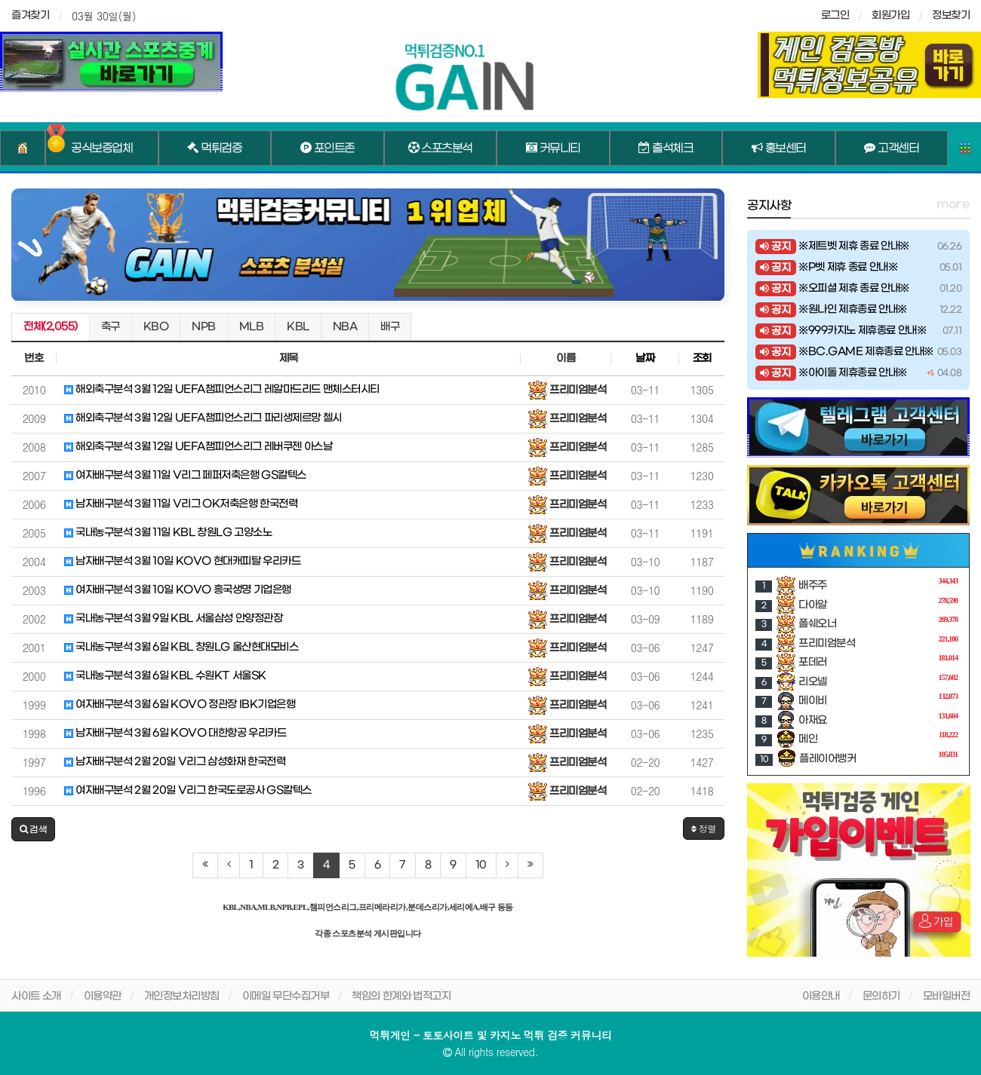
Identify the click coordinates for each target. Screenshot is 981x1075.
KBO (156, 326)
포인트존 (327, 148)
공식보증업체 (101, 148)
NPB (204, 326)
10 (481, 865)
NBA (345, 326)
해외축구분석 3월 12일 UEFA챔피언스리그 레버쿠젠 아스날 (198, 446)
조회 (702, 358)
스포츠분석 (440, 148)
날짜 (644, 358)
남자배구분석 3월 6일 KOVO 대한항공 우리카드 (175, 733)
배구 (389, 326)
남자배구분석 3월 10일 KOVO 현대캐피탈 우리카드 (182, 561)
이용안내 (821, 996)
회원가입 (890, 15)
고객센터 (891, 148)
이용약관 (102, 996)
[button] (33, 829)
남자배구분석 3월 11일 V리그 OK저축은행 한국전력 (180, 504)
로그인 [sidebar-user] (835, 15)
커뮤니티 (553, 148)
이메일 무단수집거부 (286, 996)
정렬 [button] (703, 828)
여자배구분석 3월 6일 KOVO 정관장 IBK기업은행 (179, 704)
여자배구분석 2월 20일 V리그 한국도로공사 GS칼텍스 (188, 790)
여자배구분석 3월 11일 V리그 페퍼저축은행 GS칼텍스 (185, 475)
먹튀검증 (214, 148)
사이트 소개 (36, 996)
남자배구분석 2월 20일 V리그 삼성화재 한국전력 (174, 761)
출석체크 (665, 148)
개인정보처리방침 (182, 996)
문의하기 (881, 996)
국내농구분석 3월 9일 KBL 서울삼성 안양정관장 (173, 618)
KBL (298, 326)
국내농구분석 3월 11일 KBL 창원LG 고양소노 (168, 532)
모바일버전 (946, 996)
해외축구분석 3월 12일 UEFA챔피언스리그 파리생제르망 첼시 (203, 418)
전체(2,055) (50, 326)
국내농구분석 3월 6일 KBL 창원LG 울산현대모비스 (181, 647)
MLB (251, 326)
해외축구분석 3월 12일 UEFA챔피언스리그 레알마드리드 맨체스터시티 (222, 389)
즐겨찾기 (30, 15)
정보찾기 (951, 15)
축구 (110, 326)
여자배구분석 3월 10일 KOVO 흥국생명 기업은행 (177, 589)
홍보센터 (779, 148)
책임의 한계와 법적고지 (401, 996)
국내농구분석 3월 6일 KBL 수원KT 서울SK (165, 675)
